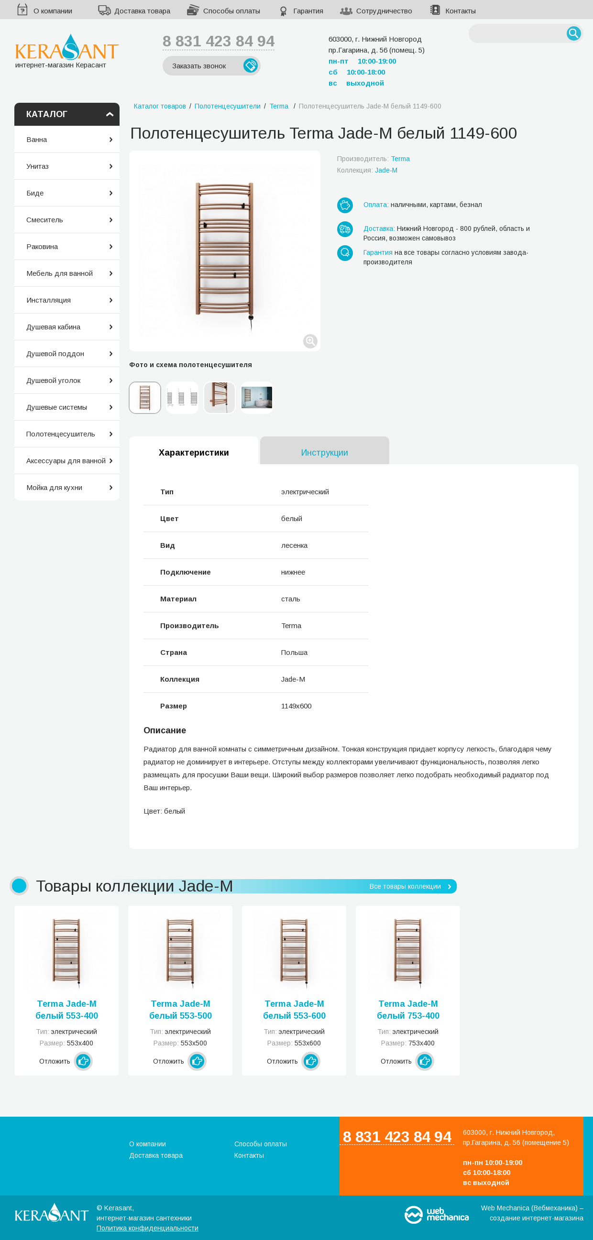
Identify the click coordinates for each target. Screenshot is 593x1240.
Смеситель (44, 220)
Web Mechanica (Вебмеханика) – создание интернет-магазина (532, 1213)
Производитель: (373, 158)
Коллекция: (367, 170)
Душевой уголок (53, 380)
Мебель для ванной (59, 273)
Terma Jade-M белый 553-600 (294, 1010)
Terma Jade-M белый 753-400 (408, 1010)
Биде (35, 193)
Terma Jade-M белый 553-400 (66, 1010)
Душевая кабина (53, 327)
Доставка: (379, 228)
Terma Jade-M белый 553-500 (180, 1010)
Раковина (42, 246)
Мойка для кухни (54, 487)
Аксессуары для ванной (66, 461)
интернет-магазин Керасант (67, 50)
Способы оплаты (231, 11)
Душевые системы (56, 407)
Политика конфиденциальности (147, 1228)
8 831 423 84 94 (219, 41)
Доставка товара (142, 11)
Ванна (36, 139)
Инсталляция (48, 300)
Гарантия (308, 11)
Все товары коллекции (405, 886)
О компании (52, 11)
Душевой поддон (55, 353)
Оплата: (376, 204)
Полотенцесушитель (60, 434)
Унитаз (37, 166)
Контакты (460, 11)
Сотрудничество (384, 11)
